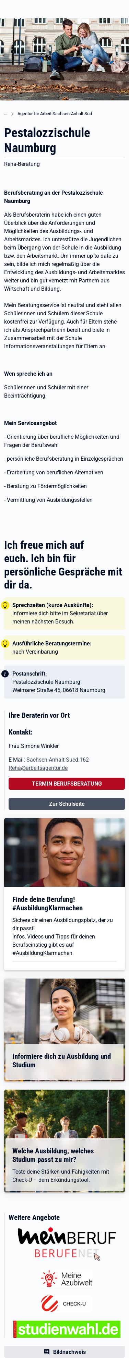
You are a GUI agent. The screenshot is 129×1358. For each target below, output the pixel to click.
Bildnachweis (69, 1352)
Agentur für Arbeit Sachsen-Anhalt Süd (54, 113)
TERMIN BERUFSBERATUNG (67, 783)
